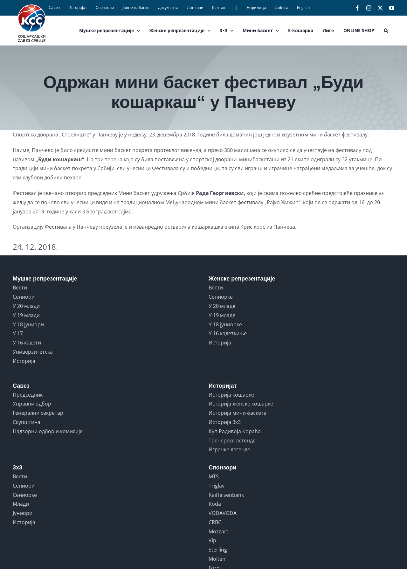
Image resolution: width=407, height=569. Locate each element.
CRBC (215, 522)
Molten (217, 558)
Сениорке (221, 296)
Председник (28, 394)
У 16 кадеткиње (228, 333)
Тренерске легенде (232, 440)
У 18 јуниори (28, 324)
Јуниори (22, 513)
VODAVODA (223, 513)
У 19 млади (26, 315)
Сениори (24, 296)
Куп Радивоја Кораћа (235, 431)
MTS (214, 476)
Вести (20, 287)
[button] (386, 30)
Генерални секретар (38, 412)
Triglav (216, 485)
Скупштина (26, 422)
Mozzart (218, 531)
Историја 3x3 (225, 422)
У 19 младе (222, 315)
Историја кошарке (231, 394)
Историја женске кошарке (241, 403)
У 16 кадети (27, 342)
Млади (21, 503)
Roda (215, 503)
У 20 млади (26, 305)
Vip (212, 540)
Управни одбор (32, 403)
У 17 (18, 333)
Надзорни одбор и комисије (48, 431)
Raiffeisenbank (226, 494)
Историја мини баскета (237, 412)
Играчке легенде (229, 449)
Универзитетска (33, 351)
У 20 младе (222, 305)
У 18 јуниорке (225, 324)
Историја (24, 360)
